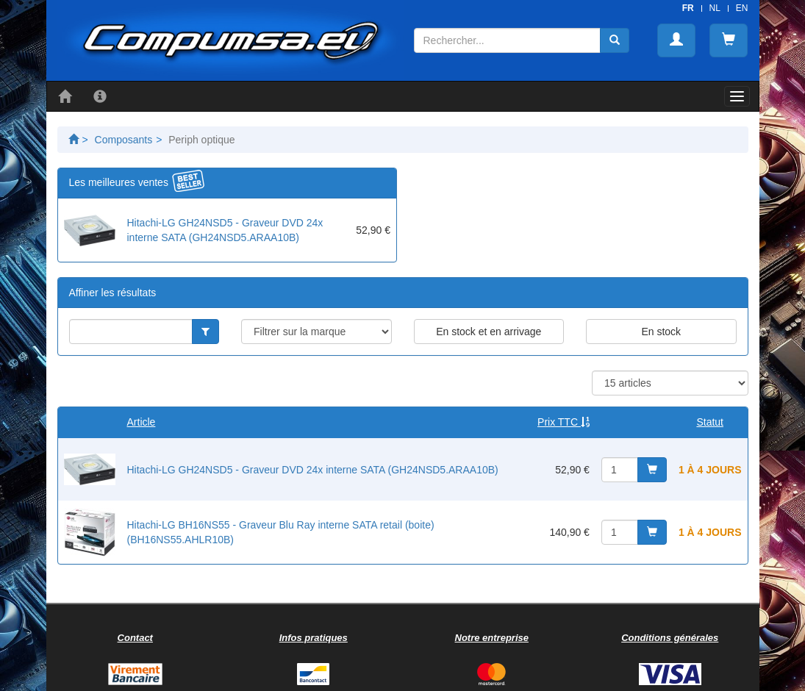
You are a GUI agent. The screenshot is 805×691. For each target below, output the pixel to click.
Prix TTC (563, 422)
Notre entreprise (492, 637)
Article (141, 422)
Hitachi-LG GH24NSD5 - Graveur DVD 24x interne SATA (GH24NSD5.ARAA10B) (312, 470)
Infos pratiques (313, 637)
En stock (661, 331)
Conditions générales (669, 637)
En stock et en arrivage (488, 331)
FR (688, 8)
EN (742, 8)
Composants (124, 140)
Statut (709, 422)
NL (714, 8)
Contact (135, 637)
